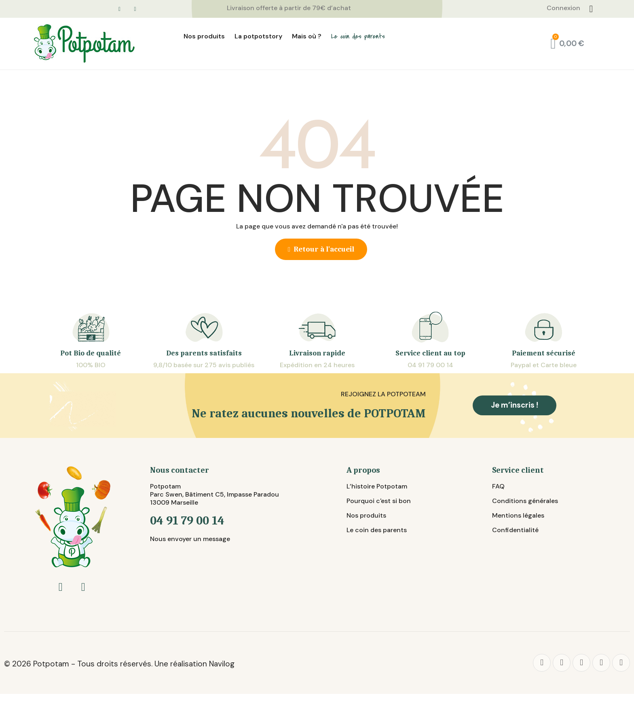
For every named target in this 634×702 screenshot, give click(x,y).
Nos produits (204, 36)
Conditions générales (525, 501)
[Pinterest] (581, 663)
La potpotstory (258, 36)
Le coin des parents (358, 36)
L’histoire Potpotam (377, 486)
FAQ (498, 486)
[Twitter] (562, 663)
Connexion (563, 8)
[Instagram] (601, 663)
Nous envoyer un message (190, 539)
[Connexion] (591, 9)
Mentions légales (518, 515)
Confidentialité (515, 530)
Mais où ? (306, 36)
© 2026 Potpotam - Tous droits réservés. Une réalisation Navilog (119, 664)
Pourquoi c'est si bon (379, 501)
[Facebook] (542, 663)
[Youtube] (621, 663)
